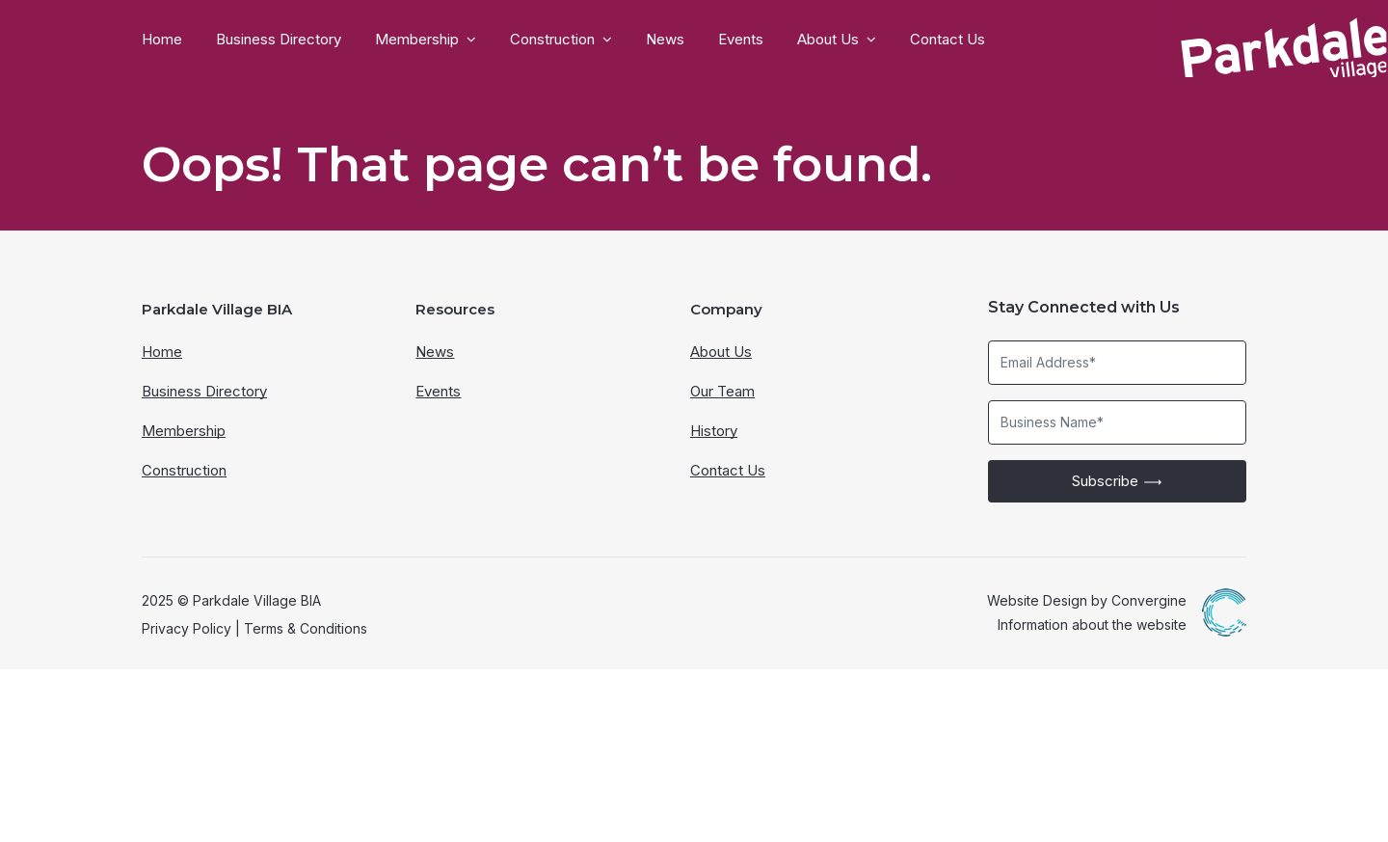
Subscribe (1116, 653)
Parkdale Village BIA (217, 482)
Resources (454, 482)
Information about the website (1092, 796)
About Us (828, 39)
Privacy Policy (186, 800)
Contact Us (947, 39)
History (713, 603)
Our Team (722, 564)
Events (740, 39)
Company (726, 482)
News (665, 39)
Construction (552, 39)
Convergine (1149, 772)
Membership (417, 39)
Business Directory (278, 39)
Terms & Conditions (305, 800)
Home (162, 39)
